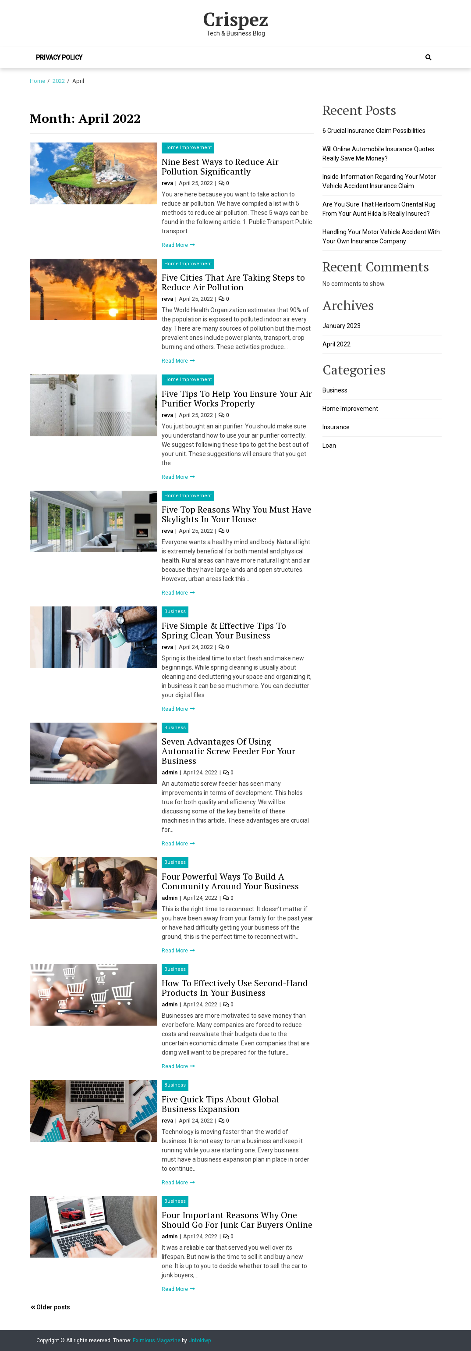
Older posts (53, 1307)
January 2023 (341, 325)
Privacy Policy (59, 57)
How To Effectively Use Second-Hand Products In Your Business (235, 987)
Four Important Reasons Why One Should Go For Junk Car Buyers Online (237, 1219)
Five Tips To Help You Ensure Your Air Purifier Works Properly (237, 398)
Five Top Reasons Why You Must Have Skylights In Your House (237, 514)
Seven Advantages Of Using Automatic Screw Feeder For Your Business (228, 750)
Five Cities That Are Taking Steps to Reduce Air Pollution (233, 282)
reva (168, 183)
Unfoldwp (199, 1340)
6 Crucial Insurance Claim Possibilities (373, 130)
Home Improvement (188, 147)
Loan (329, 445)
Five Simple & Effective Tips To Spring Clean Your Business (224, 630)
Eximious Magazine (157, 1340)
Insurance (336, 427)
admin (170, 772)
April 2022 (336, 344)
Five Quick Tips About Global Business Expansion (220, 1104)
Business (175, 611)
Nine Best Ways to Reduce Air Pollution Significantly (220, 166)
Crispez (236, 19)
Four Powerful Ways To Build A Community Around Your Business (230, 881)
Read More (175, 245)
